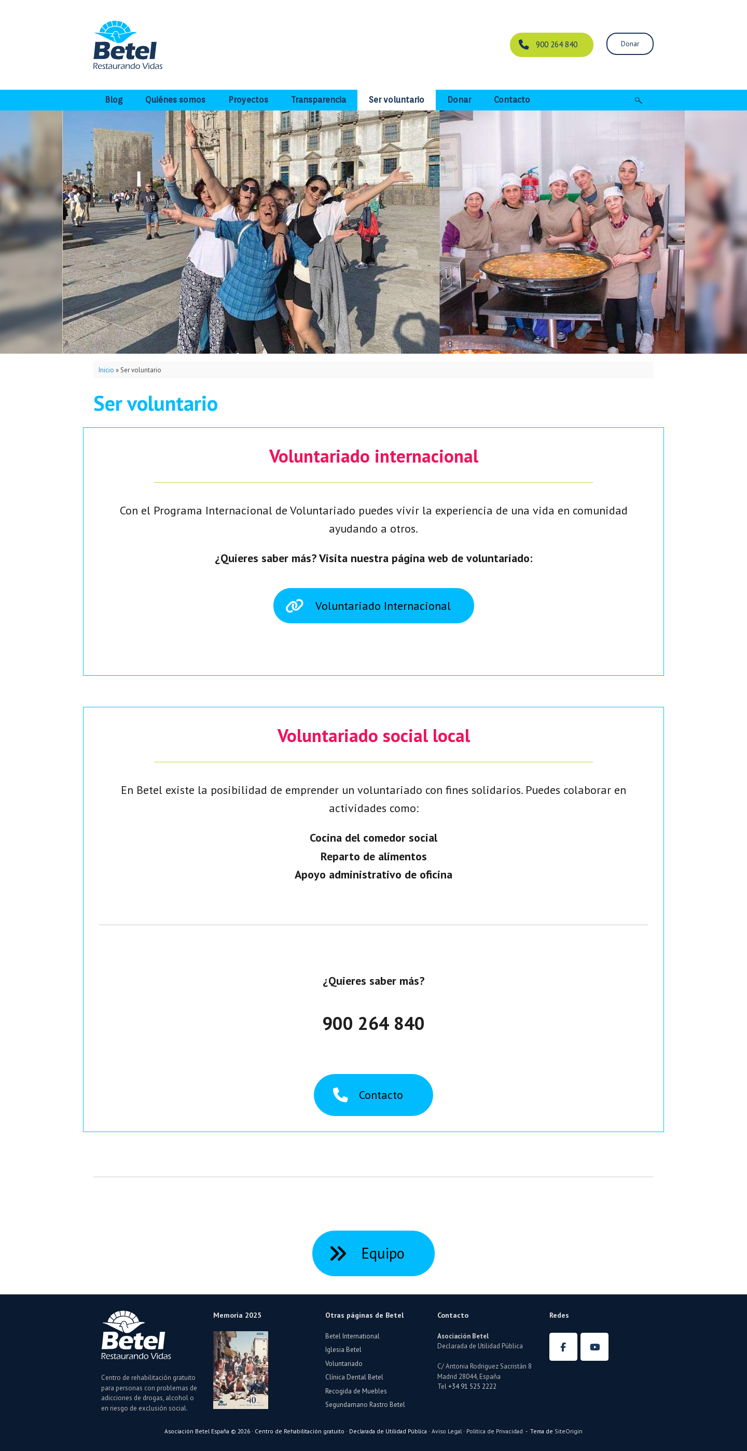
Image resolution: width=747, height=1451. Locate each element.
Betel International (352, 1336)
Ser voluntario (396, 100)
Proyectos (248, 100)
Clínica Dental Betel (354, 1377)
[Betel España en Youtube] (594, 1347)
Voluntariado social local (374, 735)
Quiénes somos (175, 100)
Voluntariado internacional (373, 456)
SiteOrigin (569, 1431)
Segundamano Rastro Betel (365, 1404)
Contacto (512, 100)
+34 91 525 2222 (472, 1386)
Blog (113, 100)
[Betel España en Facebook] (563, 1347)
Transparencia (318, 100)
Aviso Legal (447, 1431)
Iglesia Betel (343, 1349)
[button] (638, 100)
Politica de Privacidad (494, 1431)
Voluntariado (344, 1363)
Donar (459, 100)
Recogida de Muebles (356, 1391)
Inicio (106, 370)
